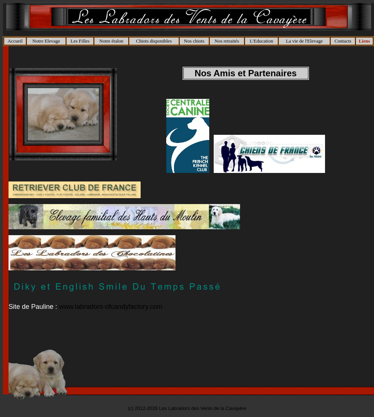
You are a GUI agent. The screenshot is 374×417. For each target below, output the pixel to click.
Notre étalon (111, 41)
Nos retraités (226, 41)
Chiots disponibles (154, 41)
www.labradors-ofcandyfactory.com (111, 306)
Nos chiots (194, 41)
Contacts (342, 41)
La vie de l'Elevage (304, 41)
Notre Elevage (46, 41)
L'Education (261, 41)
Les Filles (79, 41)
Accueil (14, 41)
